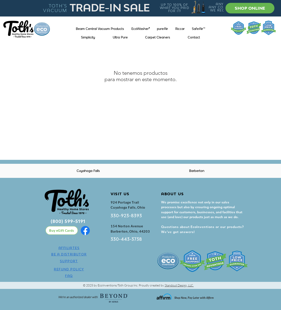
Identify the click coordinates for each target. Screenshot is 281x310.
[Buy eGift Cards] (61, 230)
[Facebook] (85, 230)
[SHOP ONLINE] (249, 8)
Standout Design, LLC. (179, 285)
